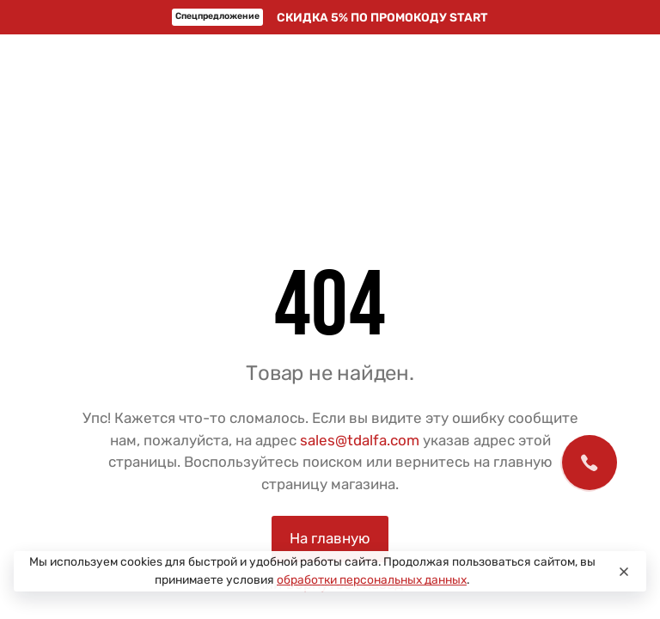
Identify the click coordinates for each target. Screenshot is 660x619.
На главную (330, 538)
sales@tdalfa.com (359, 440)
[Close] (623, 571)
